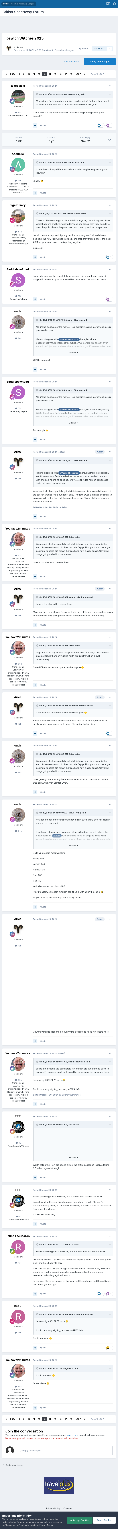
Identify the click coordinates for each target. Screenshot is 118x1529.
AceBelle (18, 154)
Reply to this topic (99, 61)
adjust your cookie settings (39, 1522)
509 (18, 296)
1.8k (18, 478)
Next (78, 74)
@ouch (57, 836)
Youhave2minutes (17, 528)
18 (71, 74)
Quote (43, 125)
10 (29, 74)
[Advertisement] (59, 25)
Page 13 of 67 (98, 74)
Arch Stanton (73, 213)
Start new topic (71, 61)
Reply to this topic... (31, 1450)
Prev (12, 74)
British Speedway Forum (23, 12)
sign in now (72, 1435)
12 (39, 74)
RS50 (18, 1305)
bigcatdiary (18, 205)
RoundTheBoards (18, 1236)
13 (44, 74)
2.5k (18, 555)
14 (50, 74)
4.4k (18, 231)
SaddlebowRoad (17, 269)
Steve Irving (74, 94)
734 (18, 1262)
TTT (18, 1116)
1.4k (18, 1332)
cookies (22, 1519)
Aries (20, 47)
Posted (45, 86)
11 (34, 74)
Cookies (67, 1508)
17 (66, 74)
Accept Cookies (79, 1520)
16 (60, 74)
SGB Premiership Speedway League (55, 50)
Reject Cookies (104, 1520)
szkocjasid (17, 85)
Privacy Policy (53, 1508)
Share (83, 48)
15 (55, 74)
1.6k (18, 180)
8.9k (18, 112)
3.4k (18, 338)
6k (18, 1143)
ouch (17, 311)
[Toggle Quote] (37, 94)
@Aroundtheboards (69, 339)
